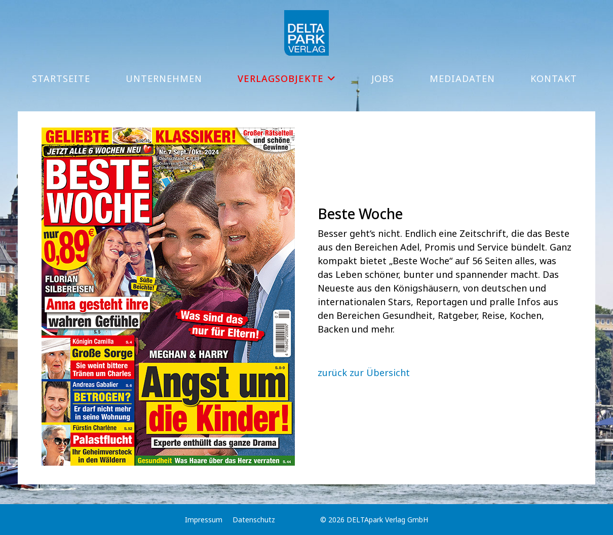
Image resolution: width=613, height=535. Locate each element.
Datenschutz (254, 519)
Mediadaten (462, 78)
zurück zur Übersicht (364, 372)
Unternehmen (164, 78)
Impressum (203, 519)
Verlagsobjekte (281, 78)
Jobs (382, 78)
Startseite (61, 78)
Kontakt (553, 78)
